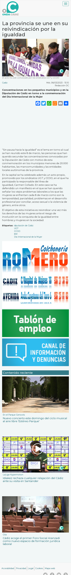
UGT (16, 228)
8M (15, 234)
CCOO (17, 231)
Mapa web (50, 568)
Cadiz (4, 82)
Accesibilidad (8, 568)
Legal (30, 568)
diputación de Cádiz (23, 225)
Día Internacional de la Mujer (28, 237)
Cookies (39, 568)
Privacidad (21, 568)
